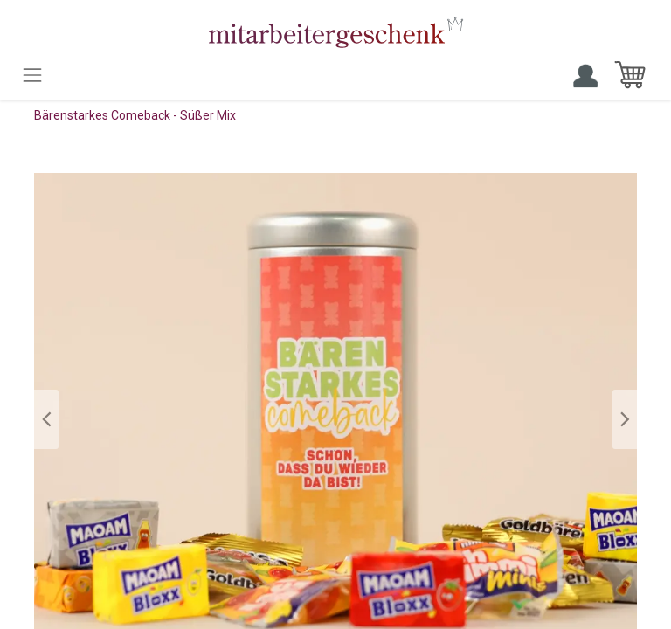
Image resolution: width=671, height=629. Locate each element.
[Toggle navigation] (32, 75)
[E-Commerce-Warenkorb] (630, 75)
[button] (46, 419)
